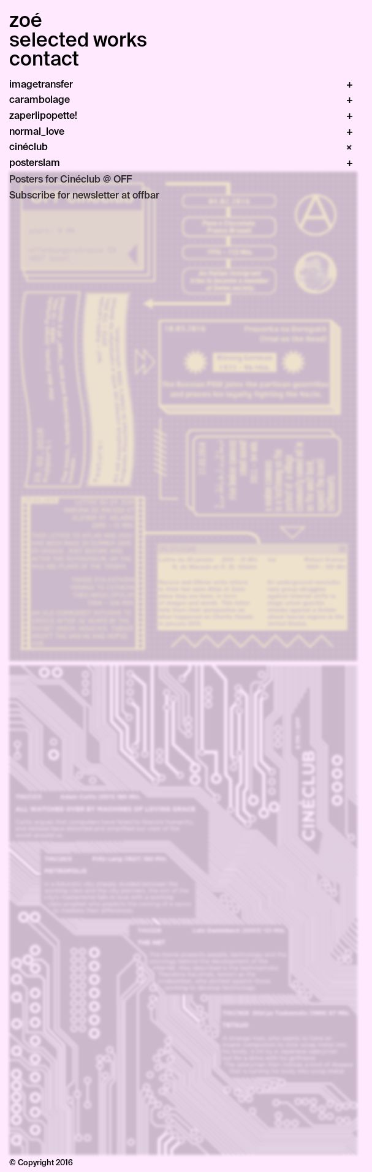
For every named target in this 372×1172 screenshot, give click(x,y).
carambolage (39, 99)
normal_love (36, 131)
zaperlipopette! (43, 115)
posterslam (34, 162)
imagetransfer (41, 84)
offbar (145, 195)
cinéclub (28, 146)
